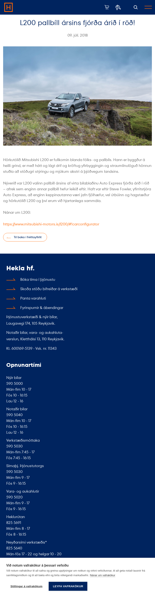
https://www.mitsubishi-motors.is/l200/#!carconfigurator (51, 224)
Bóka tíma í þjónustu (37, 279)
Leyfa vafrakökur (68, 586)
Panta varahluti (33, 298)
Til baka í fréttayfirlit (28, 237)
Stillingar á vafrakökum (26, 586)
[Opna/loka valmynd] (148, 7)
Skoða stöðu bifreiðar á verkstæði (49, 288)
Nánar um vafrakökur (102, 575)
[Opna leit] (135, 7)
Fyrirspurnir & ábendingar (41, 307)
